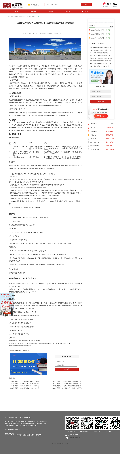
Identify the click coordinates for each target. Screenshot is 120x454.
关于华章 (85, 11)
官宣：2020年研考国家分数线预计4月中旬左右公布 (105, 53)
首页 (16, 11)
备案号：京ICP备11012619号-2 (60, 443)
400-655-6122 (77, 437)
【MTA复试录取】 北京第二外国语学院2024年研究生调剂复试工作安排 (30, 386)
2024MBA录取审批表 (37, 201)
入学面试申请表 (52, 198)
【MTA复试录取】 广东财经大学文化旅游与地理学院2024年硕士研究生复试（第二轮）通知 (78, 388)
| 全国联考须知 (109, 138)
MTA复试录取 (31, 16)
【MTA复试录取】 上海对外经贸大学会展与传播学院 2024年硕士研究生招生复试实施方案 (77, 386)
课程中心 (33, 11)
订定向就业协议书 (73, 193)
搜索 (86, 4)
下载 (110, 30)
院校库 (50, 11)
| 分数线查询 (108, 146)
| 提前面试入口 (109, 128)
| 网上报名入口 (109, 131)
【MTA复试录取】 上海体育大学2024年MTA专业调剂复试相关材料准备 (30, 388)
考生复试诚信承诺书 (39, 174)
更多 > (112, 123)
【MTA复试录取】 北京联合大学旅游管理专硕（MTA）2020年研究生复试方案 (74, 383)
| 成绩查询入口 (109, 142)
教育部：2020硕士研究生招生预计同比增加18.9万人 (105, 50)
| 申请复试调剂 (109, 149)
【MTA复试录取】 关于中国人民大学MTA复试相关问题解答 (26, 383)
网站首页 (17, 16)
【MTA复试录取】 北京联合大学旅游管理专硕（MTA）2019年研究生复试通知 (74, 381)
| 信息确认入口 (109, 135)
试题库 (67, 11)
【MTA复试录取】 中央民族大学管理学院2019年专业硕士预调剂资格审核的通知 (32, 381)
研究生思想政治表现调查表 (55, 185)
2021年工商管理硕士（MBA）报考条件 (101, 66)
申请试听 (101, 102)
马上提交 (66, 369)
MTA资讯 (23, 16)
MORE (111, 26)
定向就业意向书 (31, 193)
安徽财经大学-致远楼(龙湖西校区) (68, 158)
